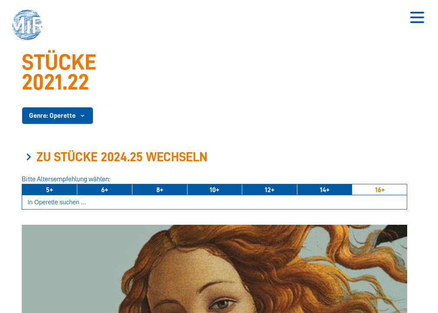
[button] (30, 26)
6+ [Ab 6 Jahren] (104, 189)
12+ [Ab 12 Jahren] (269, 189)
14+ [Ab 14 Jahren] (324, 189)
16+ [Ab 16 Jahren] (380, 189)
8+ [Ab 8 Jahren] (159, 189)
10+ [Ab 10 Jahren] (214, 189)
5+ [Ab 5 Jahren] (49, 189)
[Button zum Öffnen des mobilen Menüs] (417, 17)
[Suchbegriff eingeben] (214, 202)
